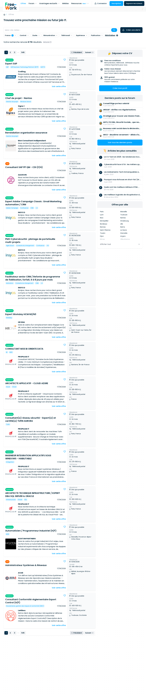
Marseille (123, 212)
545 (22, 52)
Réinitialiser (111, 35)
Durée (36, 35)
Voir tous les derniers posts (120, 142)
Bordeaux (103, 224)
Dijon (102, 236)
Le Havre (123, 230)
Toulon (102, 233)
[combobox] (61, 30)
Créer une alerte (131, 30)
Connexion (101, 3)
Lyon (102, 215)
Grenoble (123, 233)
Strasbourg (124, 221)
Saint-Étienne (105, 230)
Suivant (89, 52)
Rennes (103, 227)
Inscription (116, 3)
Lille (121, 224)
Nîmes (102, 239)
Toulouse (123, 215)
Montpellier (104, 221)
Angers (123, 236)
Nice (101, 218)
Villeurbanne (125, 239)
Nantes (123, 218)
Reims (122, 227)
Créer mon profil (120, 88)
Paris (102, 212)
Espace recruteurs (134, 3)
